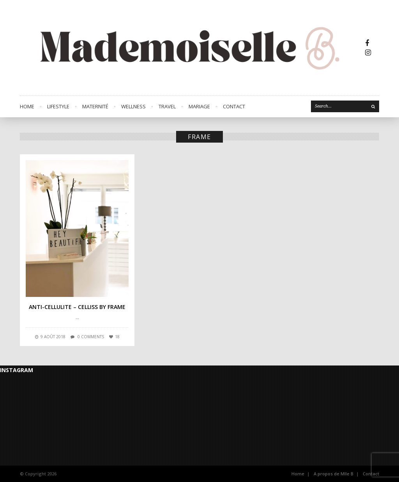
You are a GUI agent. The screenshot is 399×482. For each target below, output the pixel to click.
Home (27, 106)
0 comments (91, 336)
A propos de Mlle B (333, 474)
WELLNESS (133, 106)
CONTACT (234, 106)
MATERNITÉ (95, 106)
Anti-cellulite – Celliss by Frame (77, 307)
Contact (371, 474)
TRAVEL (167, 106)
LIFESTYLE (58, 106)
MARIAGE (199, 106)
